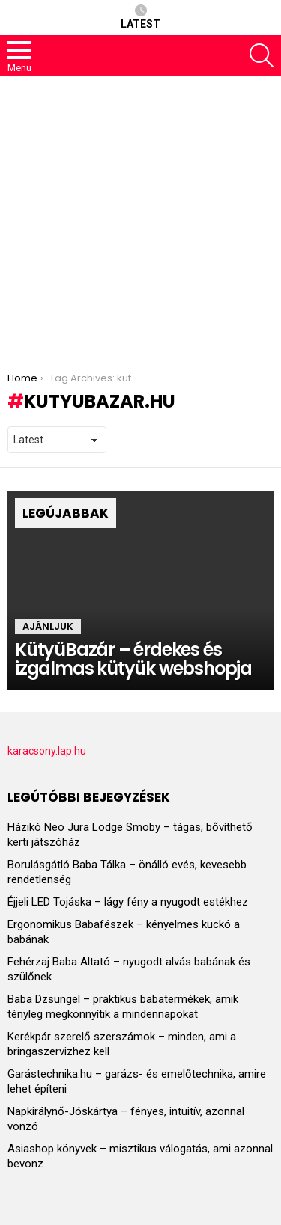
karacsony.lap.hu (46, 751)
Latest (140, 17)
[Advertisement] (140, 216)
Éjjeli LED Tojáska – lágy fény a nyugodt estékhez (127, 902)
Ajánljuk (47, 626)
